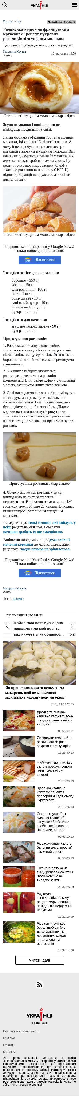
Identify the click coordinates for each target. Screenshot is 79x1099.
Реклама (9, 1038)
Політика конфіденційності (21, 1031)
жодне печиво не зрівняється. (45, 549)
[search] (4, 5)
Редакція (9, 1045)
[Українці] (39, 5)
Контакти (9, 1052)
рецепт (18, 598)
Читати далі (39, 960)
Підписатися (39, 259)
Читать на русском (61, 21)
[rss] (39, 984)
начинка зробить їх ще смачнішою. (33, 532)
